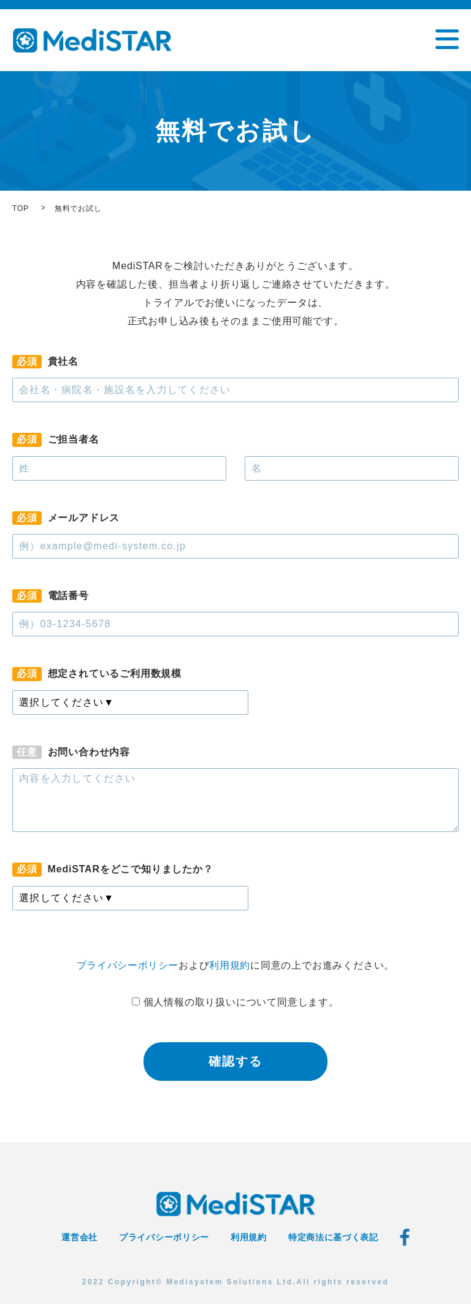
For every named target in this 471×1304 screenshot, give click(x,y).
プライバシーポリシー (127, 965)
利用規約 (230, 965)
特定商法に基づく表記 (333, 1237)
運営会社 (79, 1237)
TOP (20, 208)
